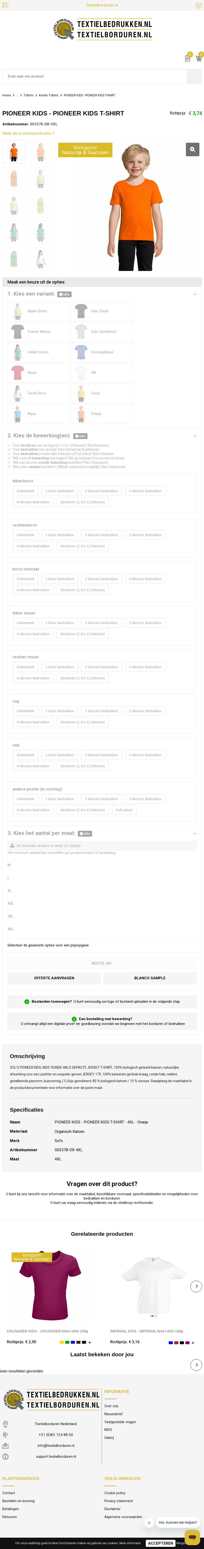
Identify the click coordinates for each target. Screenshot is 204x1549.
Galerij (109, 1397)
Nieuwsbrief (113, 1373)
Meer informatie (130, 1543)
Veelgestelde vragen (120, 1381)
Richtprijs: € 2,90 (21, 1301)
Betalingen (10, 1468)
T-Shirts (31, 96)
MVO (108, 1389)
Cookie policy (114, 1452)
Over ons (111, 1365)
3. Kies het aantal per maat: (49, 792)
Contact (8, 1452)
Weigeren (182, 1543)
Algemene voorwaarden (123, 1476)
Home (7, 96)
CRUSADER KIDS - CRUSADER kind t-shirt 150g (47, 1290)
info (64, 295)
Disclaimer (112, 1468)
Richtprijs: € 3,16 (124, 1301)
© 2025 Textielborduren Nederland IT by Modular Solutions (102, 1508)
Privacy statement (118, 1460)
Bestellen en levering (18, 1460)
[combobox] (95, 78)
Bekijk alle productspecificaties (28, 134)
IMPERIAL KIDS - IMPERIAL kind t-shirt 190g (147, 1290)
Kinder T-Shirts (54, 96)
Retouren (9, 1476)
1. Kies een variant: (39, 294)
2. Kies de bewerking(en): (47, 395)
